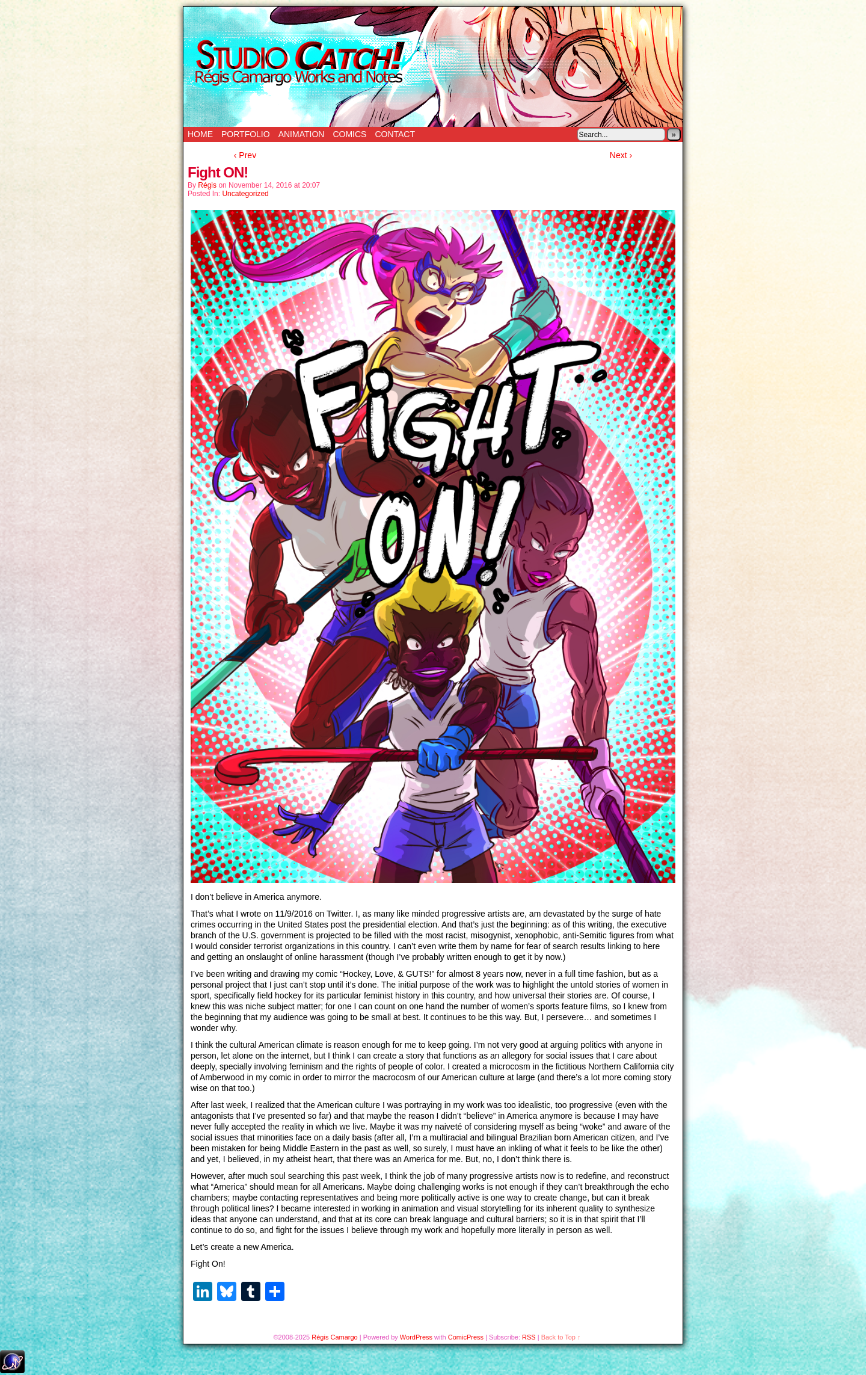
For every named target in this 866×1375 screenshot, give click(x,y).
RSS (529, 1337)
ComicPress (466, 1337)
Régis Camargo (334, 1337)
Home (200, 134)
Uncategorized (245, 193)
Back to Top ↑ (561, 1337)
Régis (207, 185)
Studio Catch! (433, 67)
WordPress (416, 1337)
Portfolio (245, 134)
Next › (621, 155)
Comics (349, 134)
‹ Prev (245, 155)
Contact (395, 134)
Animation (301, 134)
